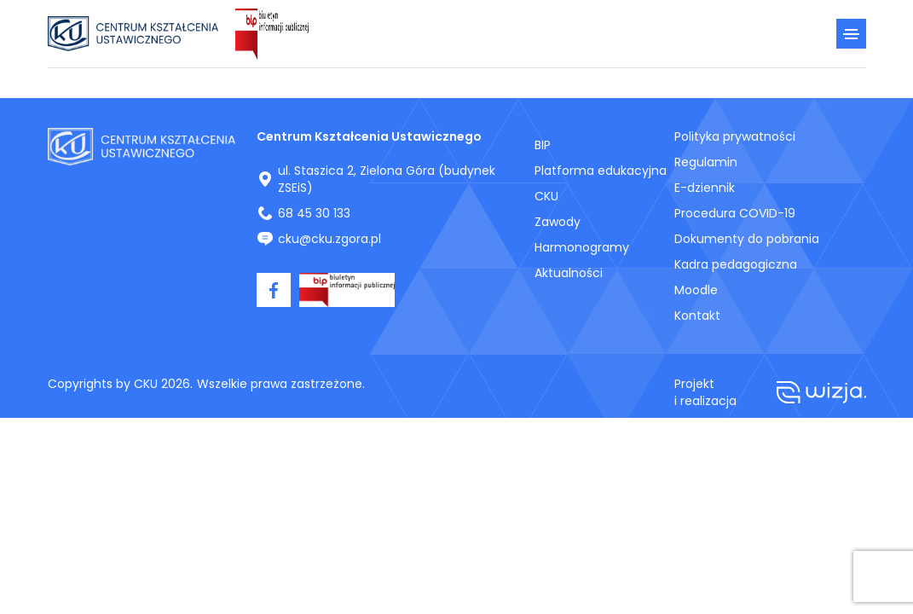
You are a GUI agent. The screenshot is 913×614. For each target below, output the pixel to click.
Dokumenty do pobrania (746, 238)
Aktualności (569, 272)
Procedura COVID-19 (734, 213)
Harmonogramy (582, 247)
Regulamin (705, 162)
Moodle (696, 289)
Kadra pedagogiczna (735, 264)
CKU (546, 196)
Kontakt (697, 315)
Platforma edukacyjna (601, 170)
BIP (543, 145)
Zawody (558, 221)
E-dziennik (704, 187)
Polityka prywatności (734, 136)
